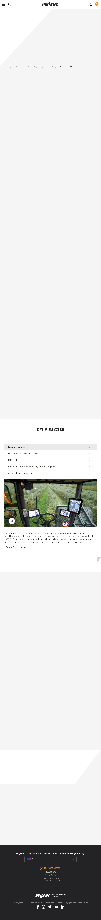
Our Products (21, 67)
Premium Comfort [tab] (17, 447)
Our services (50, 854)
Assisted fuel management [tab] (21, 473)
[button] (91, 4)
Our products (34, 854)
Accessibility (83, 903)
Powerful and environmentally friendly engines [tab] (31, 467)
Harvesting (51, 67)
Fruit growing (37, 67)
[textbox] (50, 859)
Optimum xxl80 (66, 67)
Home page (7, 67)
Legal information (37, 903)
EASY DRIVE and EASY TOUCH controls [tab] (25, 454)
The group (19, 854)
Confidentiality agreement (67, 903)
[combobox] (50, 859)
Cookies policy (50, 903)
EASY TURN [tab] (13, 460)
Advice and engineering (72, 854)
